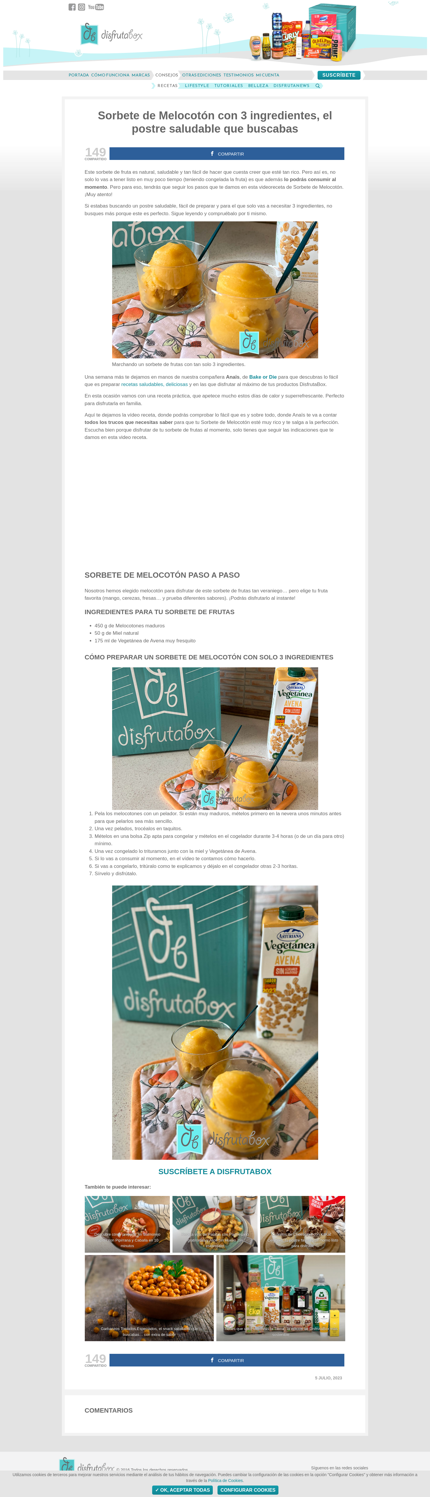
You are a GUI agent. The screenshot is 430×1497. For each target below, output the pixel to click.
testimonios (238, 75)
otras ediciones (201, 75)
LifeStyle (197, 86)
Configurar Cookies (247, 1490)
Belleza (258, 86)
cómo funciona (110, 75)
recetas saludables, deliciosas (154, 384)
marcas (141, 75)
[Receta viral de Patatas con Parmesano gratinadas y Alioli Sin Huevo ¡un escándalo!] (215, 1224)
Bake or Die (263, 377)
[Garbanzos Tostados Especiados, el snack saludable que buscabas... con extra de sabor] (149, 1298)
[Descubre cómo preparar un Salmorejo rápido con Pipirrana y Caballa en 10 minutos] (127, 1224)
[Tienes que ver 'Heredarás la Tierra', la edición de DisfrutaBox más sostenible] (281, 1298)
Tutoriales (228, 86)
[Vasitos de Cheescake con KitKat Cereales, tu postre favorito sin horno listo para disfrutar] (303, 1224)
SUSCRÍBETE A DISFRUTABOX (215, 1171)
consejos (166, 75)
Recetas (167, 86)
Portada (79, 75)
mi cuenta (267, 75)
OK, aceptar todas (182, 1490)
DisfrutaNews (291, 86)
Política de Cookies (225, 1480)
